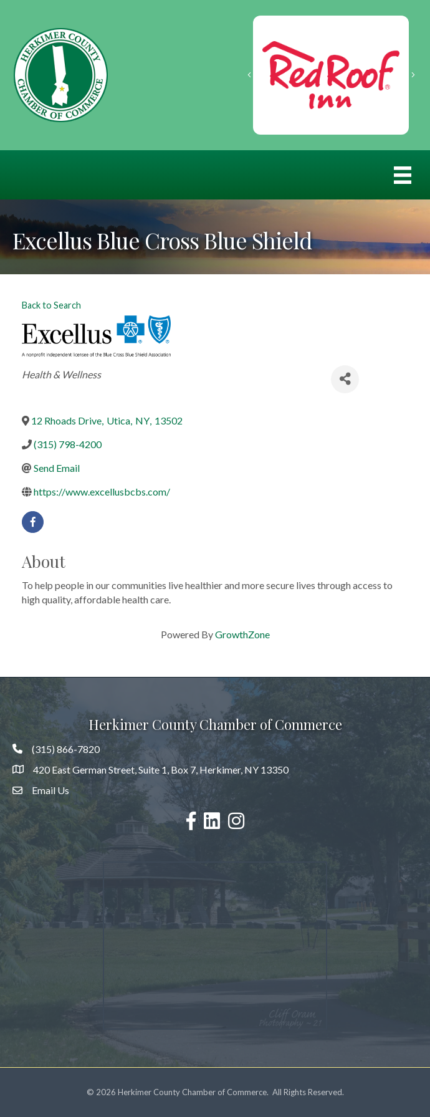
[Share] (345, 379)
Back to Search (51, 305)
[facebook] (33, 522)
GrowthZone (242, 634)
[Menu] (402, 174)
